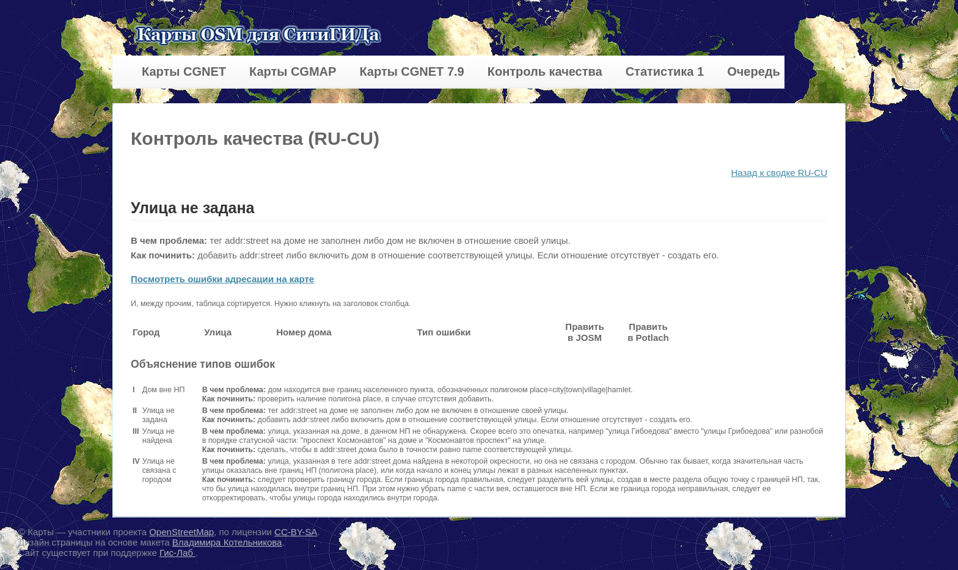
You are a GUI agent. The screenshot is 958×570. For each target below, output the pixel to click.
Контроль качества (545, 71)
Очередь (753, 71)
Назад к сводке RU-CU (779, 172)
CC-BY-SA (295, 532)
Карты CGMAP (292, 71)
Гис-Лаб (177, 552)
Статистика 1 (665, 71)
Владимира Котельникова (227, 542)
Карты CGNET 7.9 (411, 71)
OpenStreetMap (181, 532)
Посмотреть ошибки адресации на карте (222, 279)
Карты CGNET (184, 71)
